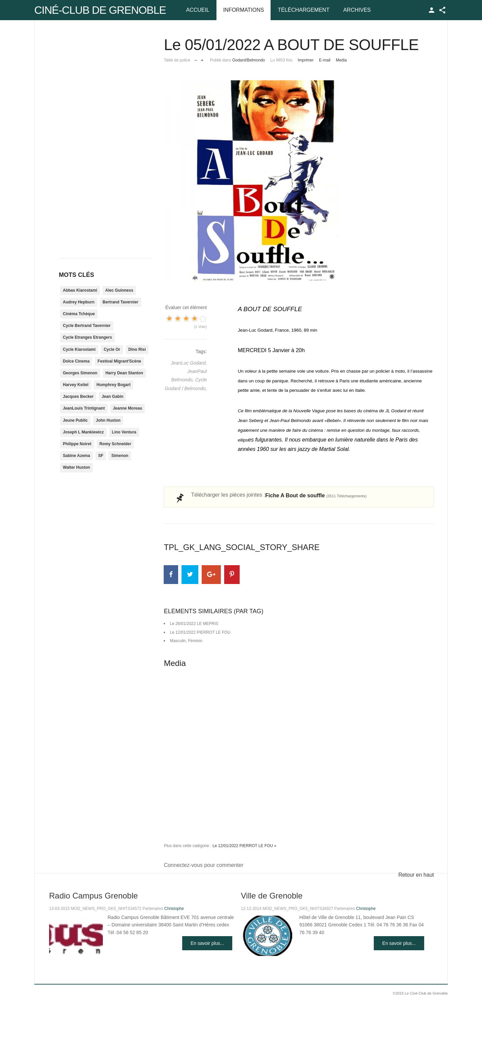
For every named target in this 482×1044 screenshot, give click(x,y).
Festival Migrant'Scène (119, 361)
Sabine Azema (76, 455)
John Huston (108, 420)
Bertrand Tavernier (120, 302)
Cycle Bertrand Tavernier (87, 325)
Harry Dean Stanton (124, 373)
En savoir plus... (207, 943)
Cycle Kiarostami (79, 349)
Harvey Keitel (75, 384)
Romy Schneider (115, 444)
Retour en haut (416, 875)
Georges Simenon (80, 373)
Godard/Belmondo (248, 60)
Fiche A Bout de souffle (316, 495)
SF (100, 455)
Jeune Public (75, 420)
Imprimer (306, 60)
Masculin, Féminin (186, 640)
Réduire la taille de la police (195, 58)
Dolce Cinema (76, 361)
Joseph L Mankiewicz (83, 432)
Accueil (197, 10)
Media (341, 60)
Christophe (174, 908)
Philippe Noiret (77, 444)
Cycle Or (112, 349)
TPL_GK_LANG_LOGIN (431, 10)
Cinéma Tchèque (79, 313)
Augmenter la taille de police (202, 58)
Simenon (119, 455)
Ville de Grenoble (272, 895)
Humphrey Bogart (113, 384)
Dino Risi (137, 349)
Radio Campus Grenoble (93, 895)
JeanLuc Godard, (189, 363)
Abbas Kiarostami (80, 290)
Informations (243, 10)
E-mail (324, 60)
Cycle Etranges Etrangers (87, 337)
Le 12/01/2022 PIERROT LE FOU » (244, 845)
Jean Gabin (112, 396)
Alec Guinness (119, 290)
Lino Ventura (124, 432)
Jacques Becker (78, 396)
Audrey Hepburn (78, 302)
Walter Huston (76, 467)
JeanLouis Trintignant (84, 408)
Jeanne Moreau (127, 408)
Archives (357, 10)
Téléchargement (303, 10)
